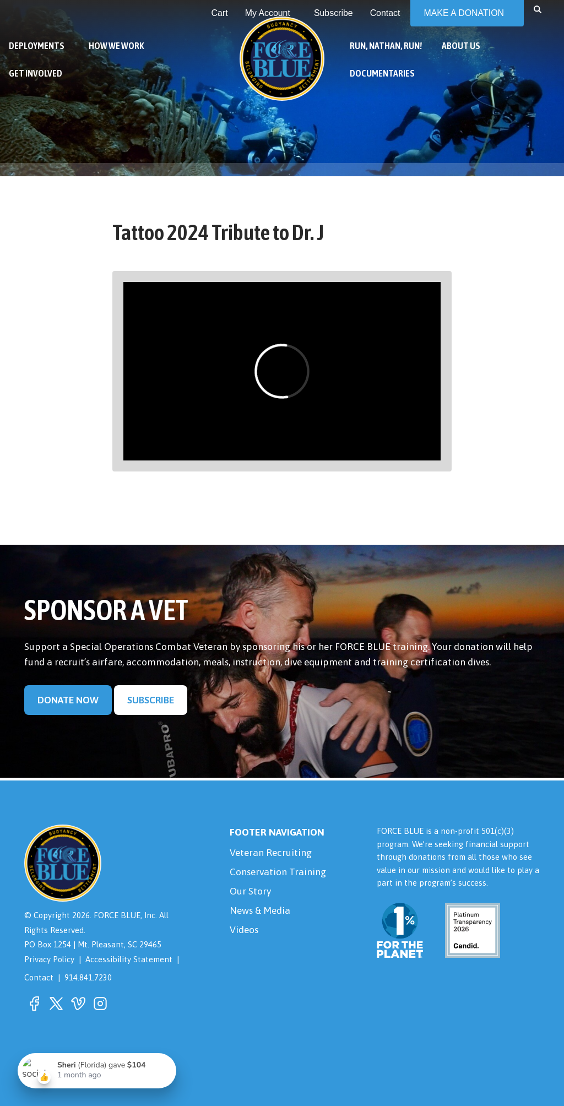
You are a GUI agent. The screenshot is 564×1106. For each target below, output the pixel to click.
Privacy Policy (49, 959)
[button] (537, 9)
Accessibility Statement (128, 959)
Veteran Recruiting (271, 852)
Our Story (250, 891)
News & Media (260, 910)
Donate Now (68, 700)
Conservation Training (278, 871)
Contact (38, 977)
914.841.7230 (88, 977)
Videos (244, 929)
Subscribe (150, 700)
